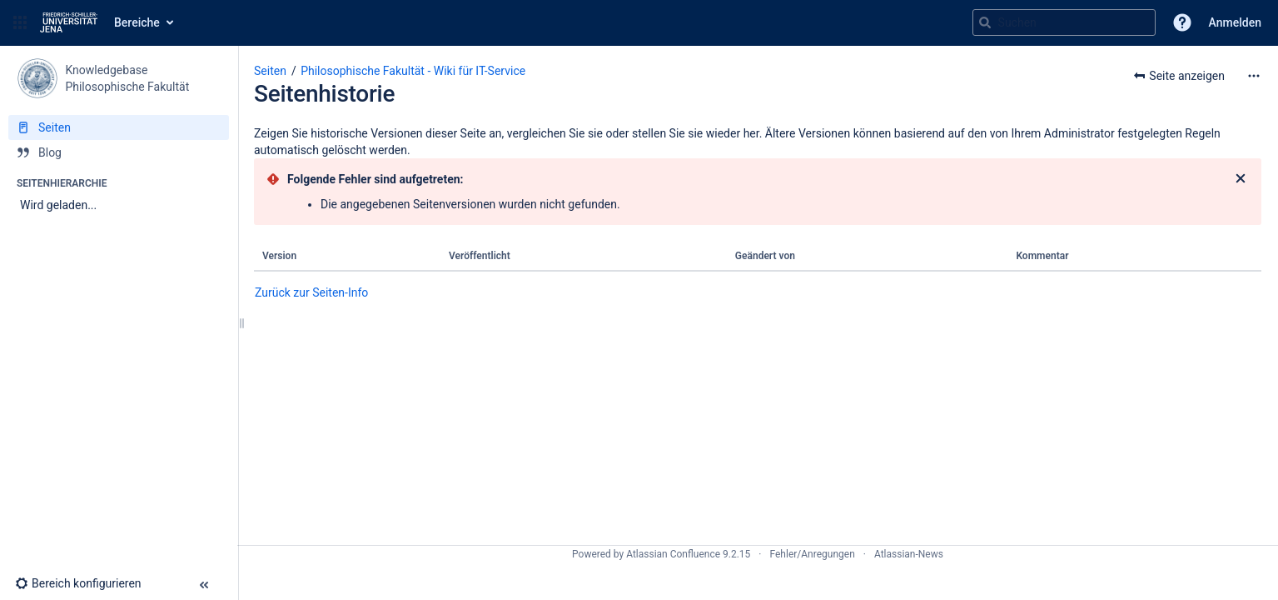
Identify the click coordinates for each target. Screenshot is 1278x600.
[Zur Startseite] (69, 22)
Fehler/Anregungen (812, 554)
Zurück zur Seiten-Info (311, 292)
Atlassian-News (908, 554)
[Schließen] (1240, 179)
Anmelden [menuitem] (1235, 22)
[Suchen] (985, 22)
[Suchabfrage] (1064, 22)
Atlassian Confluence (673, 554)
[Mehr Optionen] (1254, 75)
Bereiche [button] (137, 22)
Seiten (270, 71)
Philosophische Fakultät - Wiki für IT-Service (413, 71)
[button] (20, 22)
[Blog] (118, 152)
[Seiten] (118, 127)
